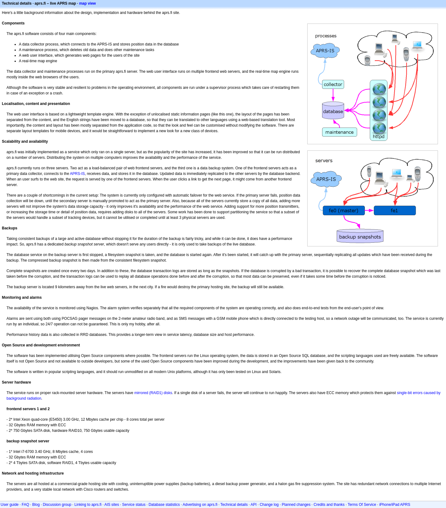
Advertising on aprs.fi (200, 504)
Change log (269, 504)
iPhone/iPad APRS (394, 504)
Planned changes (296, 504)
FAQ (25, 504)
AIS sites (111, 504)
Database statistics (164, 504)
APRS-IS (77, 174)
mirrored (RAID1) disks (153, 393)
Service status (133, 504)
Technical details (234, 504)
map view (87, 3)
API (253, 504)
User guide (10, 504)
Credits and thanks (329, 504)
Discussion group (57, 504)
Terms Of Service (362, 504)
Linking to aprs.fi (87, 504)
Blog (36, 504)
